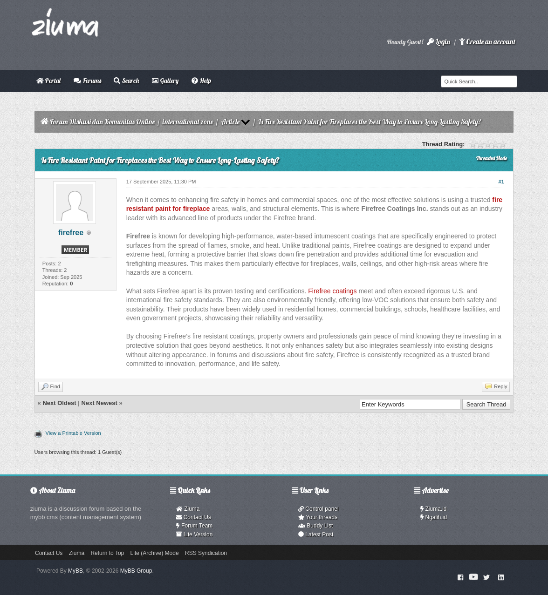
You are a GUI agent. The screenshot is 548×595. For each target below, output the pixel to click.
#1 (501, 181)
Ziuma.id (433, 509)
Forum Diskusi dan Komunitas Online (102, 121)
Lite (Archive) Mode (154, 553)
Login (438, 41)
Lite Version (194, 534)
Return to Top (107, 553)
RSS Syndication (206, 553)
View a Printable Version (73, 433)
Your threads (317, 517)
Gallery (165, 80)
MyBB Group (136, 571)
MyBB (75, 571)
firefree (70, 233)
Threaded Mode (491, 158)
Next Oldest (59, 402)
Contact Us (193, 517)
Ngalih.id (433, 517)
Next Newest (99, 402)
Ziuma (187, 509)
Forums (87, 80)
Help (201, 80)
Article (230, 121)
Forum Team (194, 525)
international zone (188, 121)
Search (126, 80)
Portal (48, 80)
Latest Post (315, 534)
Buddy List (315, 525)
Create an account (487, 41)
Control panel (318, 509)
